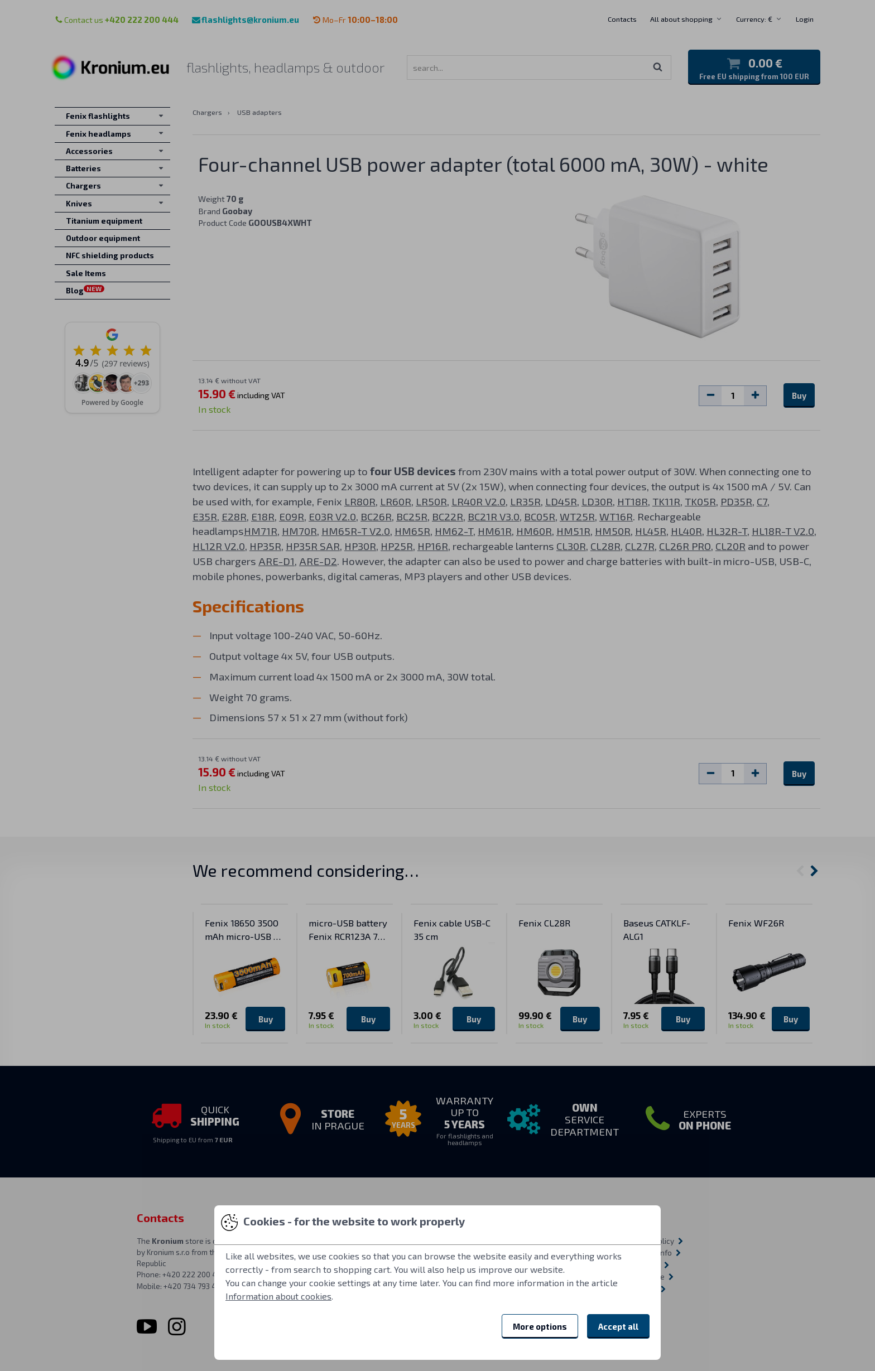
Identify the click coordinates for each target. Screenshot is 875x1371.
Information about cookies (278, 1296)
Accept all (618, 1326)
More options (540, 1326)
